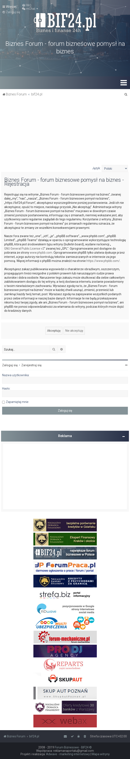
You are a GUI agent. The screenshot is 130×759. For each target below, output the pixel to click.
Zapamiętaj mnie (17, 402)
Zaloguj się (10, 365)
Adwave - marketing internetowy (68, 754)
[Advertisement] (65, 133)
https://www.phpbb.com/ (103, 261)
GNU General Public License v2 (24, 248)
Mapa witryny (101, 754)
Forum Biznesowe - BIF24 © (73, 747)
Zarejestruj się (31, 365)
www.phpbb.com (41, 252)
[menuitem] (26, 5)
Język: (96, 168)
